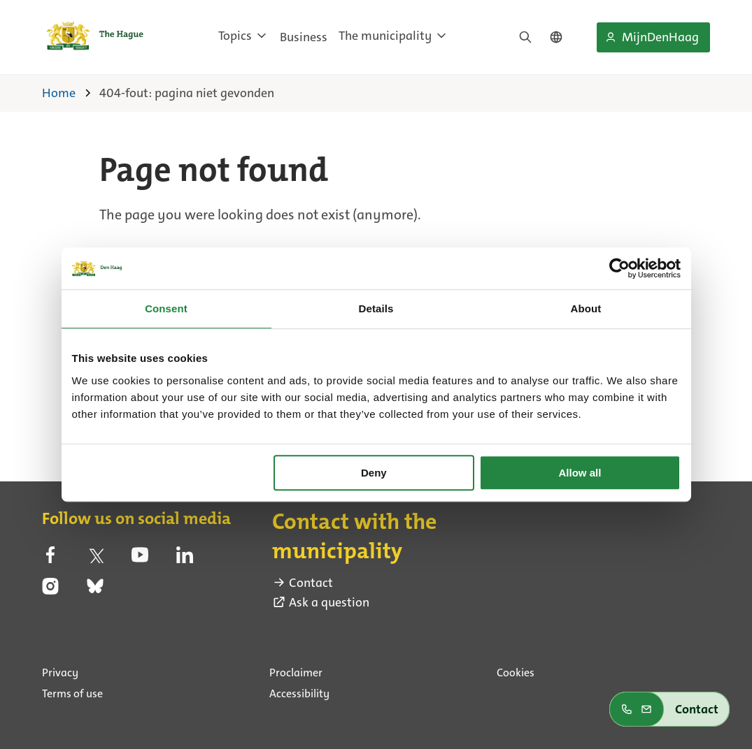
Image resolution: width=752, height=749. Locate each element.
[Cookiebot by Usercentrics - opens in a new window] (619, 268)
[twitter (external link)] (95, 559)
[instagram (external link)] (50, 590)
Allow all (580, 473)
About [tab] (586, 308)
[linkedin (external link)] (184, 559)
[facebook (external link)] (50, 559)
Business (303, 37)
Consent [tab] (166, 308)
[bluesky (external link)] (95, 590)
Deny (374, 473)
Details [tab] (376, 308)
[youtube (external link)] (140, 559)
